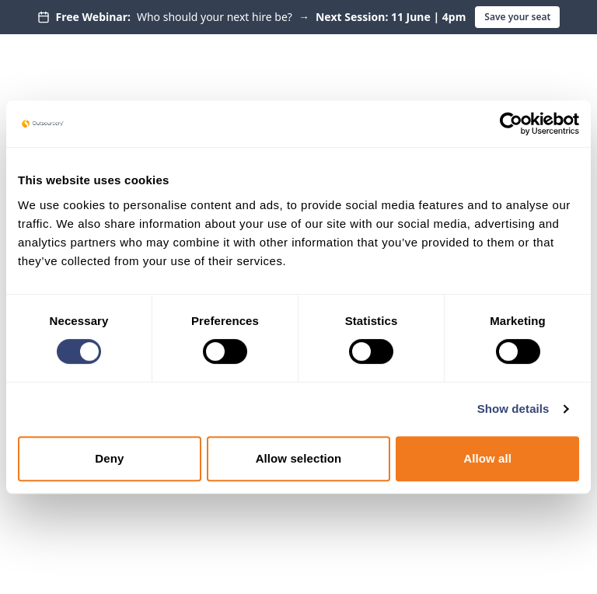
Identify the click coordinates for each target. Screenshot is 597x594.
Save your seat (517, 16)
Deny (109, 458)
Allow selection (299, 458)
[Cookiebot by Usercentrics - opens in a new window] (511, 123)
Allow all (487, 458)
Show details (513, 408)
